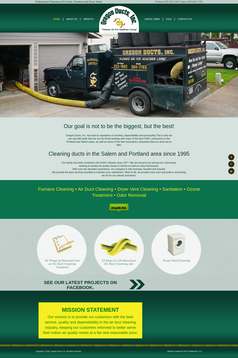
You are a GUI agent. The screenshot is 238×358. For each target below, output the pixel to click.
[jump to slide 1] (117, 114)
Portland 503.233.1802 (167, 1)
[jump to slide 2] (120, 114)
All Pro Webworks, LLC (192, 351)
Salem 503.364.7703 (191, 1)
